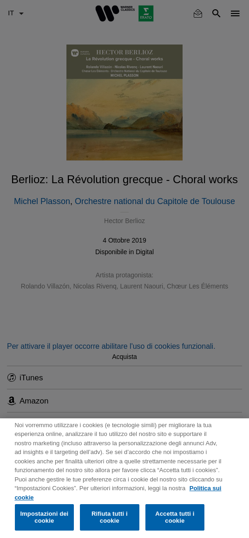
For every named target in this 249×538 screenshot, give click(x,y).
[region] (124, 478)
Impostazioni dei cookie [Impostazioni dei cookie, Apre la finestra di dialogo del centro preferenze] (44, 517)
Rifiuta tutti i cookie (110, 517)
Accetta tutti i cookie (174, 517)
